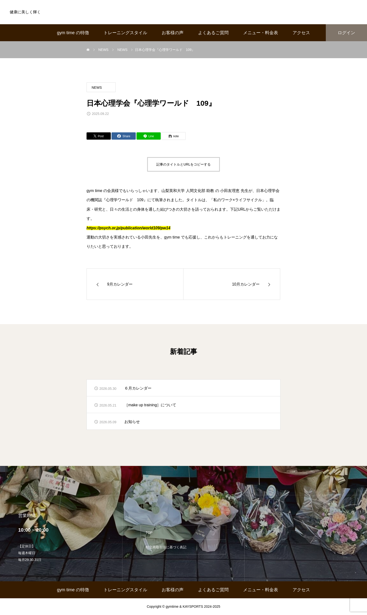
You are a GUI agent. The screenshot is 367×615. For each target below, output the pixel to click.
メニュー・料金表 (260, 32)
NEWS (97, 87)
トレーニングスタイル (125, 32)
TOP (149, 533)
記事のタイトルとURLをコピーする (183, 164)
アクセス (301, 32)
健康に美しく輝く (25, 12)
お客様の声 (173, 32)
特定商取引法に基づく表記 (166, 547)
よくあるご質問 (213, 32)
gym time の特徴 (73, 32)
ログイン (346, 32)
